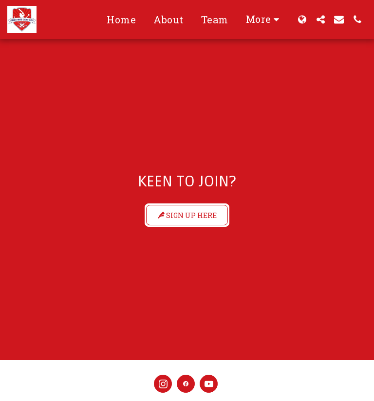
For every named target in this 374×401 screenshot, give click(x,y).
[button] (320, 19)
